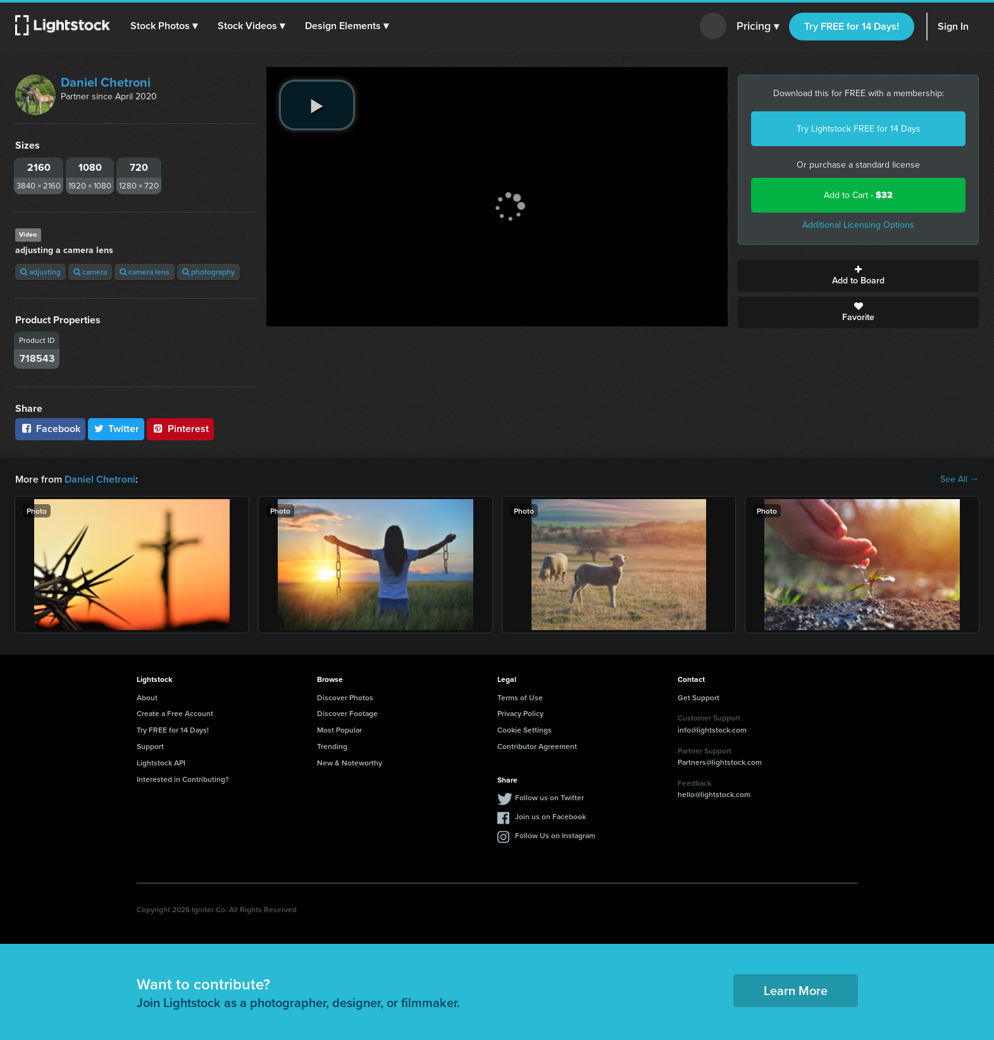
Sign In (953, 26)
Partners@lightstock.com (720, 762)
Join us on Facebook (550, 816)
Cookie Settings (524, 729)
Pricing (757, 26)
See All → (959, 479)
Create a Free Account (175, 713)
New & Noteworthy (349, 762)
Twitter (116, 428)
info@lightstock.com (712, 729)
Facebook (50, 428)
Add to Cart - (858, 195)
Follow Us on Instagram (555, 835)
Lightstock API (161, 762)
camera (90, 271)
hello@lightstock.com (714, 794)
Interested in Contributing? (183, 779)
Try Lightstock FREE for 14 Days (859, 128)
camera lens (145, 271)
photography (208, 271)
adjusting (40, 271)
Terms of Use (520, 697)
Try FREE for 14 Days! (851, 26)
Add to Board (858, 276)
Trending (332, 746)
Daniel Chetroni (106, 82)
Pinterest (180, 428)
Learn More (796, 990)
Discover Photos (345, 697)
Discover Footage (347, 713)
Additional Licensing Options (858, 225)
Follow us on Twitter (549, 797)
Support (150, 746)
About (147, 697)
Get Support (698, 697)
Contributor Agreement (537, 746)
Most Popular (339, 729)
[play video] (317, 105)
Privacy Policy (520, 713)
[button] (163, 26)
